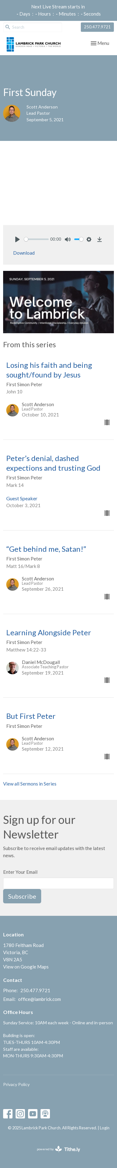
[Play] (17, 239)
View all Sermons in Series (29, 783)
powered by (58, 1149)
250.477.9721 (97, 26)
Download (24, 253)
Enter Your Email (20, 872)
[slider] (36, 239)
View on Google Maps (26, 966)
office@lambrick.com (39, 999)
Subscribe (22, 896)
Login (105, 1127)
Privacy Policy (16, 1084)
